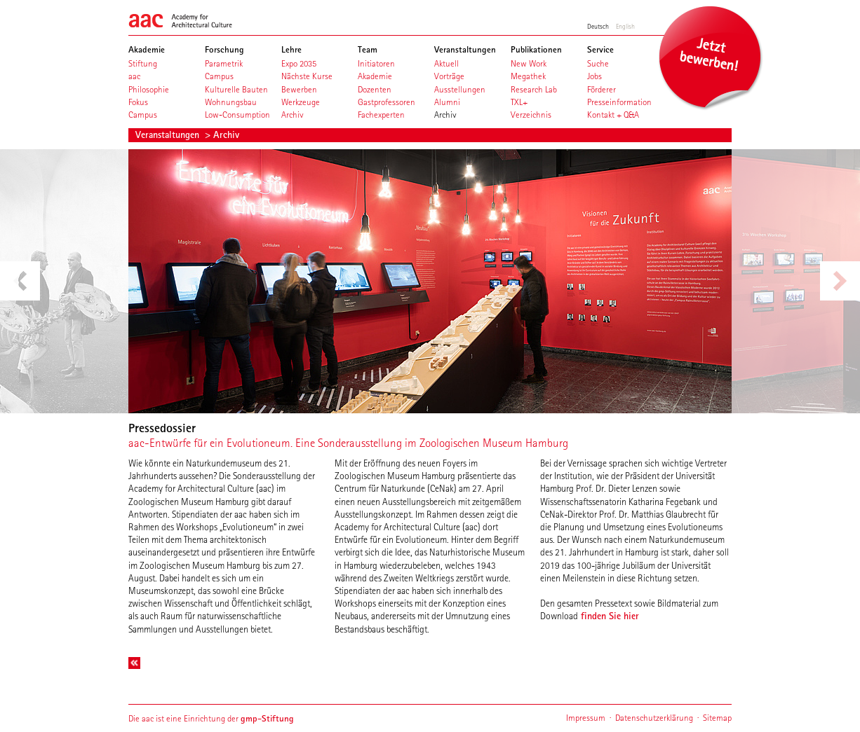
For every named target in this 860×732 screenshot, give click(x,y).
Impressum (585, 717)
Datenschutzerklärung (654, 717)
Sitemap (717, 717)
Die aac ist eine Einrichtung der (211, 718)
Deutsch (598, 26)
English (625, 26)
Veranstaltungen (168, 134)
